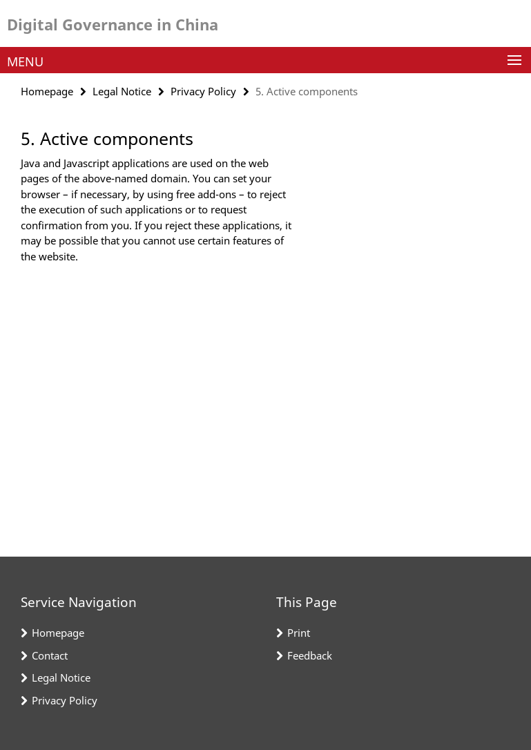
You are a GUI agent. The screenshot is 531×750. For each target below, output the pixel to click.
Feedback (309, 655)
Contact (50, 655)
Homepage (47, 91)
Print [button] (298, 633)
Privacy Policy (203, 91)
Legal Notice (122, 91)
